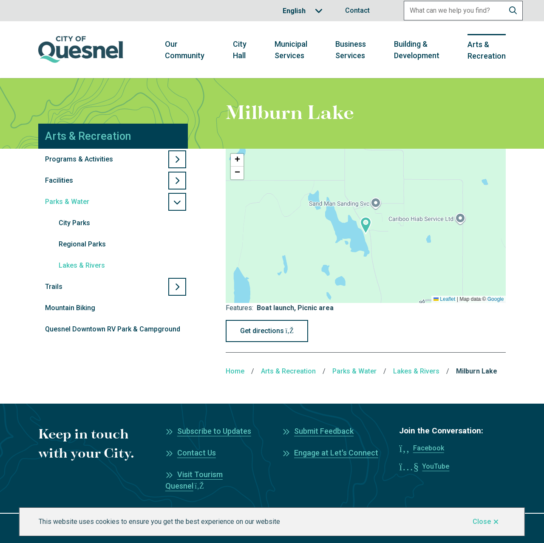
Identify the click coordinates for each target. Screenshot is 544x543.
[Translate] (302, 10)
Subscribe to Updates (214, 431)
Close (482, 522)
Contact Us (196, 452)
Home (235, 371)
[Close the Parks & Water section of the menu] (177, 202)
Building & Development (416, 50)
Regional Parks (82, 244)
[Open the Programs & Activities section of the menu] (177, 159)
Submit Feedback (324, 431)
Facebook (428, 448)
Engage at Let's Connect (336, 452)
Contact (357, 10)
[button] (365, 226)
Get (267, 331)
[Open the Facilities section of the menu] (177, 180)
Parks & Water (67, 202)
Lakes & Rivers (82, 265)
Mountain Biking (70, 308)
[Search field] (454, 10)
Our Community (184, 50)
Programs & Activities (79, 159)
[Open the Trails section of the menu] (177, 287)
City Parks (74, 223)
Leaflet (444, 299)
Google (495, 299)
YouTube (435, 466)
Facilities (59, 180)
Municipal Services (291, 50)
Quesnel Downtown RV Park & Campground (112, 329)
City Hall (239, 50)
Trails (53, 287)
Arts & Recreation (487, 50)
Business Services (350, 50)
